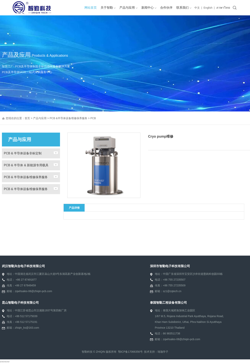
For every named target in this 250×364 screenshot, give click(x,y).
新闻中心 (148, 7)
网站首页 (90, 7)
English (208, 7)
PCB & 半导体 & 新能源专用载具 (26, 165)
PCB (93, 118)
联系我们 (183, 7)
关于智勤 (108, 7)
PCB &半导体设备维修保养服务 (68, 118)
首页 (27, 118)
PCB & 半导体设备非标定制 (23, 153)
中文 (197, 7)
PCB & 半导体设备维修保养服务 (26, 177)
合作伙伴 (166, 7)
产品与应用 (128, 7)
